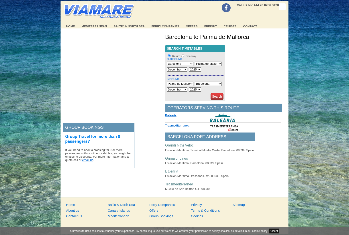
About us (72, 210)
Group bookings (84, 127)
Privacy (196, 205)
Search (217, 96)
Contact (250, 26)
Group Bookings (161, 216)
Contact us (74, 216)
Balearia (171, 115)
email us (87, 160)
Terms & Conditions (205, 210)
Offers (192, 26)
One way (191, 56)
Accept (274, 231)
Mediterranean (94, 26)
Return (176, 56)
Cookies (197, 216)
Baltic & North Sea (129, 26)
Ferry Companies (165, 26)
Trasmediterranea (177, 125)
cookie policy (260, 231)
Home (70, 26)
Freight (210, 26)
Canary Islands (119, 210)
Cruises (230, 26)
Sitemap (239, 205)
